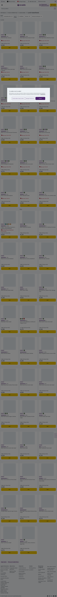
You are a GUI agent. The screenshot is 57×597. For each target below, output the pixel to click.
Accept (40, 98)
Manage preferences (30, 98)
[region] (28, 95)
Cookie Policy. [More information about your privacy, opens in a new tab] (42, 94)
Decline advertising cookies (18, 98)
